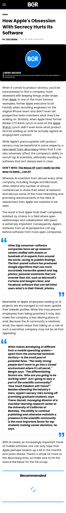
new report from (20, 150)
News (5, 14)
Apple (13, 100)
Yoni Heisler (12, 39)
